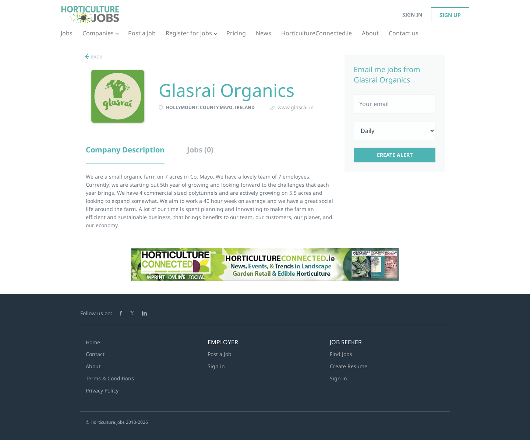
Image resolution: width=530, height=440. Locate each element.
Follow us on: (96, 313)
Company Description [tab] (125, 150)
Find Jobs (341, 354)
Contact (95, 354)
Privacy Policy (102, 390)
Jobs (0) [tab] (200, 150)
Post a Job (220, 354)
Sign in (412, 14)
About (93, 366)
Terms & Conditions (110, 378)
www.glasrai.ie (296, 107)
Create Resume (348, 366)
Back (95, 57)
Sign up (450, 14)
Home (93, 342)
